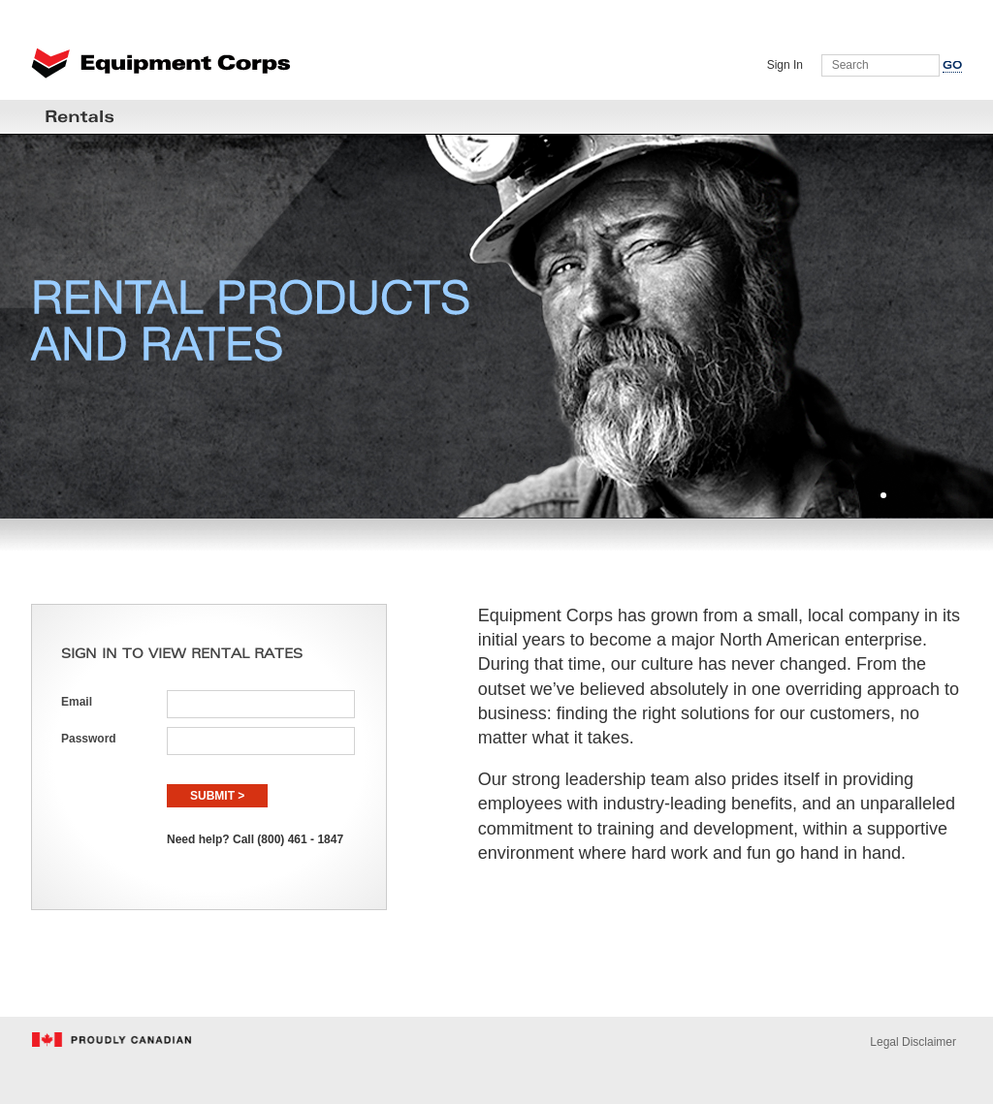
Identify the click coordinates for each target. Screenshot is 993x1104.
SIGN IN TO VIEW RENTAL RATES (182, 654)
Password (88, 738)
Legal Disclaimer (913, 1042)
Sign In (785, 65)
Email (76, 702)
